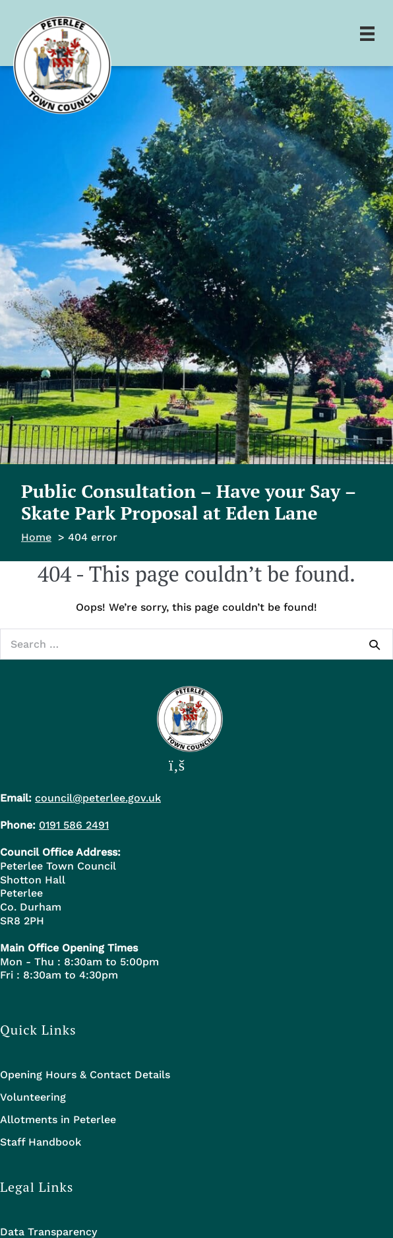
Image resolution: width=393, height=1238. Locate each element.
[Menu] (367, 33)
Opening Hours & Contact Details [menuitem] (85, 1074)
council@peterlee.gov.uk (98, 798)
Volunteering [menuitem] (33, 1097)
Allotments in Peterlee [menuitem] (58, 1119)
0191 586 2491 (74, 825)
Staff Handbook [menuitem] (40, 1142)
